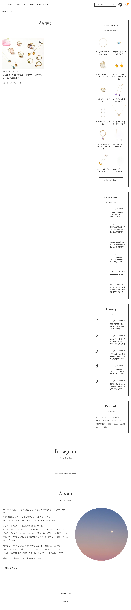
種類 (109, 424)
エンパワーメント (103, 420)
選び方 (122, 424)
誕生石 (99, 427)
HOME (32, 5)
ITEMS (52, 5)
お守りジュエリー (103, 417)
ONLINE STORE (64, 5)
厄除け (5, 83)
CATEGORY (42, 5)
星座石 (116, 424)
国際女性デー (101, 424)
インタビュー (116, 417)
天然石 (106, 427)
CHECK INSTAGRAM (65, 473)
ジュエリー (14, 83)
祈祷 (21, 83)
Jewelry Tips (6, 71)
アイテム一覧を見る (110, 180)
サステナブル (116, 420)
